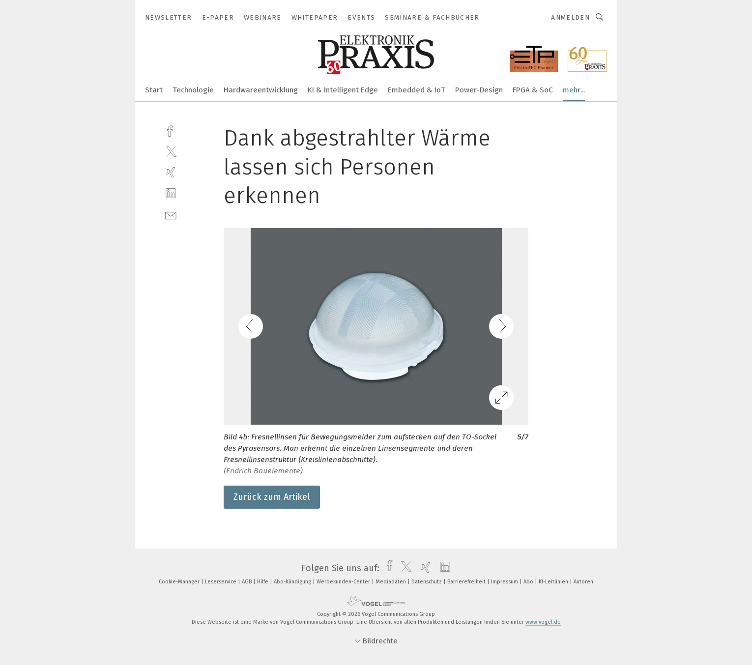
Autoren (583, 581)
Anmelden (570, 17)
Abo (529, 581)
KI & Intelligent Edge (343, 90)
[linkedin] (171, 193)
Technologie (193, 90)
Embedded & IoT (416, 90)
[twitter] (171, 151)
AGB (247, 581)
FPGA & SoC (533, 90)
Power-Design (479, 90)
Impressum (505, 581)
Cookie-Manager (180, 581)
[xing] (171, 172)
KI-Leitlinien (554, 581)
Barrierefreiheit (467, 581)
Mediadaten (391, 581)
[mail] (171, 214)
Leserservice (221, 581)
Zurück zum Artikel (271, 497)
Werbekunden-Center (344, 581)
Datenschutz (427, 581)
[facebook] (171, 130)
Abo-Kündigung (293, 581)
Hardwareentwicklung (261, 90)
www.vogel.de (543, 622)
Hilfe (263, 581)
